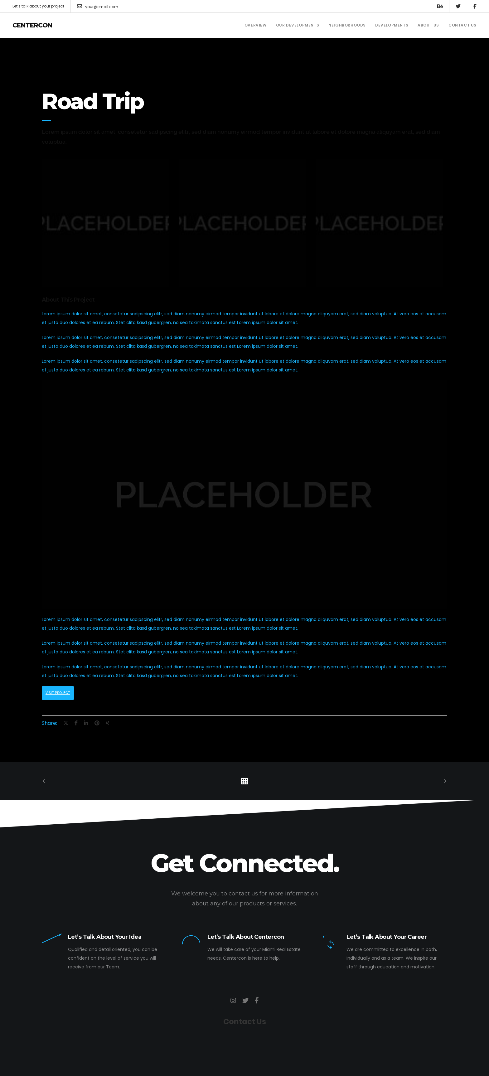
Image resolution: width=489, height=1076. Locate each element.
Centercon (32, 25)
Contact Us (244, 1021)
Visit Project (58, 693)
